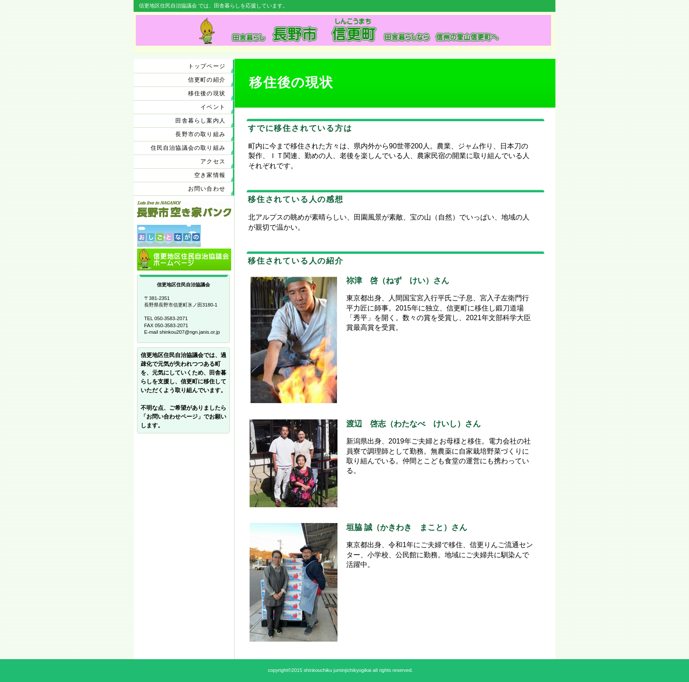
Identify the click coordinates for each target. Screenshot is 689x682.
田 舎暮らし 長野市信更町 (343, 30)
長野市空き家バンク (184, 212)
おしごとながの (184, 236)
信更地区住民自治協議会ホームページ (184, 260)
